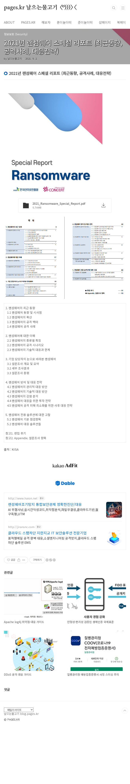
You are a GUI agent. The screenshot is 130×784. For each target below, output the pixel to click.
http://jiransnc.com (21, 527)
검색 (114, 8)
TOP (125, 766)
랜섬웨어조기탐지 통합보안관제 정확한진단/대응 (45, 504)
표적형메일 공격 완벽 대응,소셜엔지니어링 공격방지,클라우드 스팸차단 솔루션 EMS (52, 540)
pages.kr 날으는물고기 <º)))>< (40, 7)
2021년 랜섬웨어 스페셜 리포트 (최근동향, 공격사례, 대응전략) (63, 47)
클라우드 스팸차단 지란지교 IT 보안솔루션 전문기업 (47, 532)
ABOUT (9, 22)
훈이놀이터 (64, 22)
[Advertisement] (65, 722)
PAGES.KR (28, 22)
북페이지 (123, 22)
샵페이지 (105, 22)
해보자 (46, 22)
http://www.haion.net (22, 498)
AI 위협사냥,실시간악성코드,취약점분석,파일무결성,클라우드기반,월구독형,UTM (53, 511)
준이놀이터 (85, 22)
